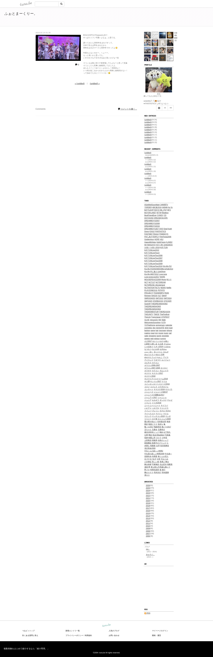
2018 (148, 506)
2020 (148, 501)
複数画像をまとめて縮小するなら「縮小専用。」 (26, 648)
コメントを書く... (127, 109)
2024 (148, 490)
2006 (148, 536)
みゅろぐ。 (150, 555)
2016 (148, 511)
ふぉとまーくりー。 (20, 13)
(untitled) (147, 120)
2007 (148, 534)
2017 (148, 508)
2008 (148, 531)
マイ (158, 94)
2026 (148, 485)
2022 (148, 496)
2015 (148, 513)
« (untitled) (79, 83)
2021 (148, 498)
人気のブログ (114, 631)
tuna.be (106, 625)
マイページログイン (160, 631)
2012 (148, 521)
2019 (148, 503)
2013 (148, 518)
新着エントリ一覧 (73, 631)
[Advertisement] (175, 17)
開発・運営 (156, 635)
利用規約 (88, 635)
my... (148, 549)
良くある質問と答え (30, 635)
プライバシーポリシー (74, 635)
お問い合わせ (114, 635)
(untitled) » (95, 83)
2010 (148, 526)
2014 (148, 516)
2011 (148, 523)
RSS (147, 613)
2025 (148, 488)
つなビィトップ (28, 631)
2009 (148, 528)
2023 (148, 493)
